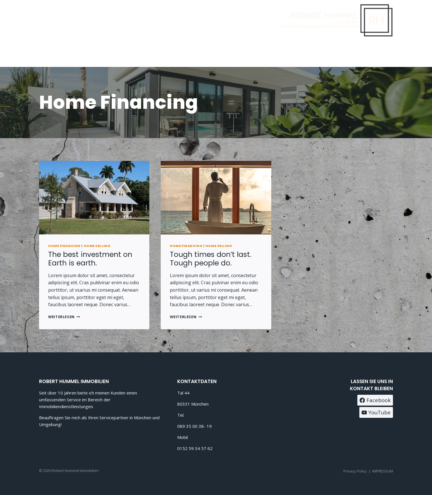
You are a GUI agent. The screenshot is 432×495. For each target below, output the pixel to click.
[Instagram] (386, 52)
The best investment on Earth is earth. (90, 258)
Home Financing (64, 246)
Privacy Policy (355, 471)
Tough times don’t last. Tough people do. (210, 258)
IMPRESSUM (382, 471)
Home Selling (97, 246)
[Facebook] (372, 52)
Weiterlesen (64, 316)
